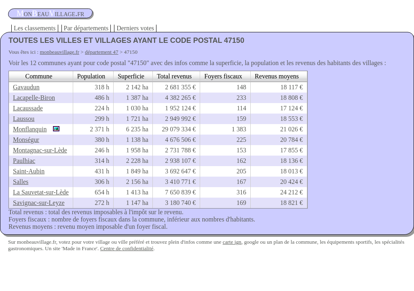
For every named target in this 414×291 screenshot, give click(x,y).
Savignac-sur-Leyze (39, 202)
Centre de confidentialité (127, 248)
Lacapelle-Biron (34, 97)
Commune (39, 76)
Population (91, 76)
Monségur (26, 139)
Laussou (23, 118)
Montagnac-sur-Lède (40, 150)
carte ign (232, 242)
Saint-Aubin (28, 171)
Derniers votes (135, 28)
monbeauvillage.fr (59, 52)
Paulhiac (24, 160)
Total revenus (174, 76)
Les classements (35, 28)
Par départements (86, 28)
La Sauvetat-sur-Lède (41, 192)
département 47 (101, 52)
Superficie (131, 76)
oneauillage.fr (50, 13)
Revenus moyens (277, 76)
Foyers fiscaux (223, 76)
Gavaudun (26, 87)
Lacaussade (28, 108)
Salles (20, 181)
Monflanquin (30, 129)
